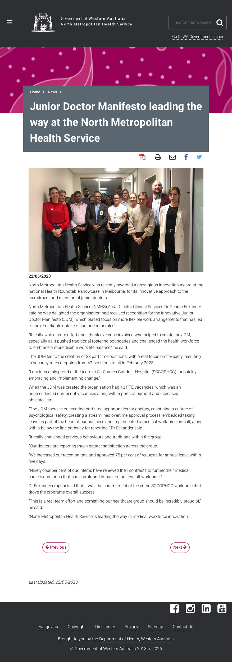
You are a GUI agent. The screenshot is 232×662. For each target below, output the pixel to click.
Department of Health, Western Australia (136, 639)
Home (35, 92)
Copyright (77, 627)
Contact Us (183, 627)
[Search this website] (193, 22)
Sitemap (155, 627)
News (52, 92)
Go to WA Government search (197, 36)
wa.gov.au (48, 627)
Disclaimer (105, 627)
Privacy (131, 627)
